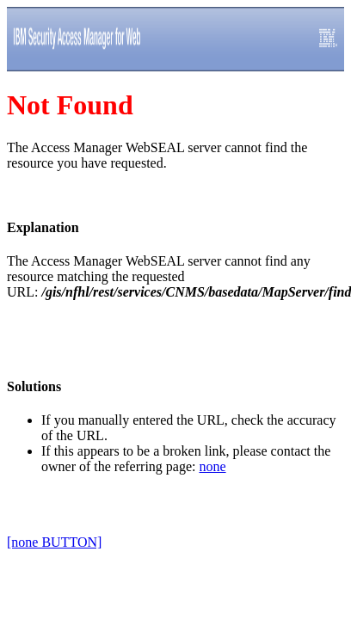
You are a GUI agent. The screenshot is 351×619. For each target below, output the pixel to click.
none (212, 466)
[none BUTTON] (54, 542)
